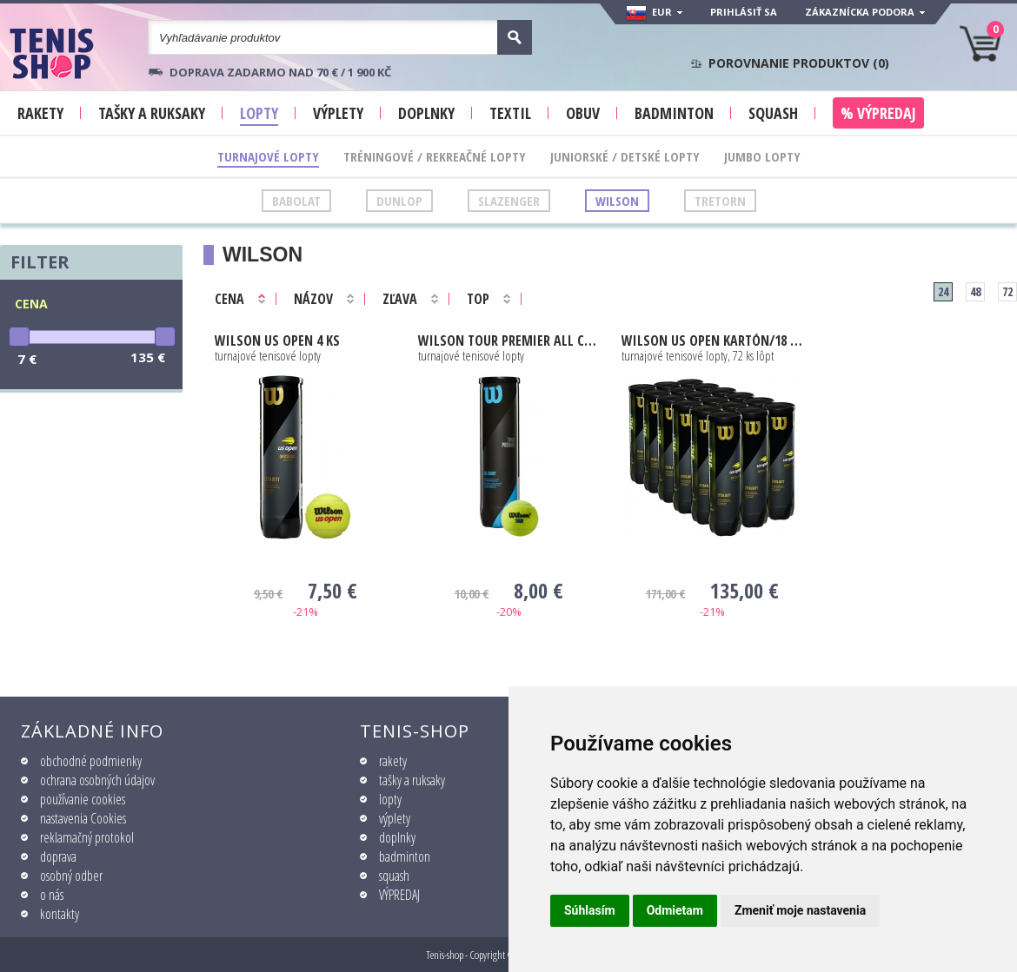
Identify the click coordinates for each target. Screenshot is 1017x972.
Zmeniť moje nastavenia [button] (800, 910)
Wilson (617, 200)
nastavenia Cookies (83, 818)
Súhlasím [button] (589, 910)
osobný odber (71, 875)
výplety (394, 818)
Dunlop (399, 200)
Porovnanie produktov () (798, 63)
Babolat (296, 200)
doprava (58, 856)
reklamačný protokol (87, 837)
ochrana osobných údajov (97, 780)
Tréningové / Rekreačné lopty (434, 156)
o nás (51, 894)
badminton (404, 856)
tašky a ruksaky (412, 780)
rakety (393, 760)
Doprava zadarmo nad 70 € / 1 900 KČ (280, 72)
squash (394, 875)
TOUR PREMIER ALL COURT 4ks (509, 340)
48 (975, 291)
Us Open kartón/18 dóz (712, 340)
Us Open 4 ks (277, 340)
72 (1007, 291)
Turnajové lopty (268, 156)
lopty (390, 799)
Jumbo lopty (762, 156)
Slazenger (509, 200)
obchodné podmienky (91, 760)
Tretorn (720, 200)
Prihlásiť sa (743, 11)
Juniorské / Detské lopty (625, 156)
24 (943, 291)
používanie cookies (82, 799)
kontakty (59, 913)
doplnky (397, 837)
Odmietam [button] (675, 910)
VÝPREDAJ (399, 894)
